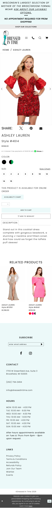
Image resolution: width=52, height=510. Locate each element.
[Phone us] (33, 38)
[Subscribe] (43, 346)
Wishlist (10, 474)
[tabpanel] (26, 89)
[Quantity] (6, 205)
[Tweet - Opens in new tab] (21, 128)
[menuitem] (26, 38)
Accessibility (12, 464)
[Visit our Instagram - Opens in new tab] (30, 355)
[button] (26, 38)
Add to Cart (26, 211)
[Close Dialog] (2, 503)
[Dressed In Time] (11, 37)
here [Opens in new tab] (30, 508)
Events (9, 477)
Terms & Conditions (16, 461)
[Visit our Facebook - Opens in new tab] (21, 355)
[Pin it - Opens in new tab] (31, 128)
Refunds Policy (13, 467)
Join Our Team (14, 471)
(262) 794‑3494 (14, 384)
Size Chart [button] (44, 168)
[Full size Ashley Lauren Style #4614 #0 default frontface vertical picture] (26, 89)
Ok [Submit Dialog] (49, 503)
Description (10, 224)
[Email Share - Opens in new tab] (40, 128)
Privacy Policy (13, 458)
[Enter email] (26, 346)
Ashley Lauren (21, 49)
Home (6, 49)
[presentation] (12, 286)
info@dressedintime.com (19, 392)
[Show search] (40, 38)
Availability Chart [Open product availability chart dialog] (14, 197)
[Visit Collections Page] (26, 27)
